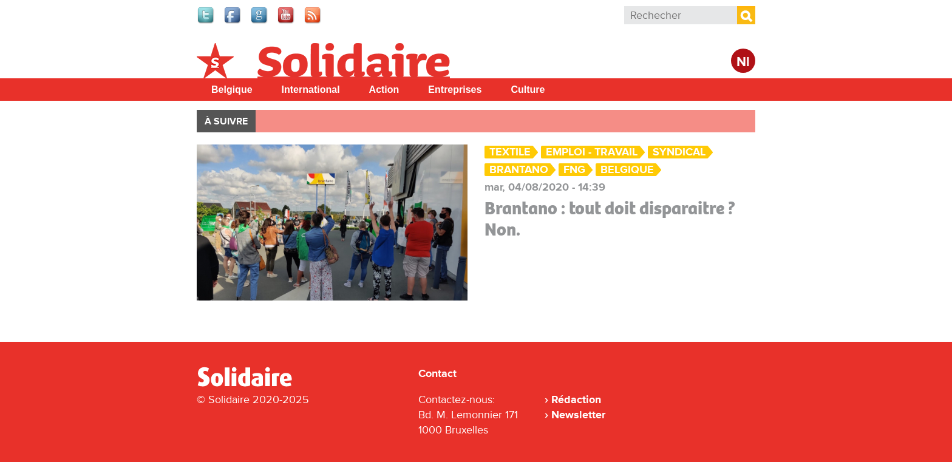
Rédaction (576, 399)
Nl (743, 62)
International (311, 89)
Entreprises (454, 89)
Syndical (679, 152)
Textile (510, 152)
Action (384, 89)
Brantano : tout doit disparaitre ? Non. (609, 219)
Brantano (518, 169)
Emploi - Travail (592, 152)
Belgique (232, 89)
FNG (574, 169)
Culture (528, 89)
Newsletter (578, 414)
